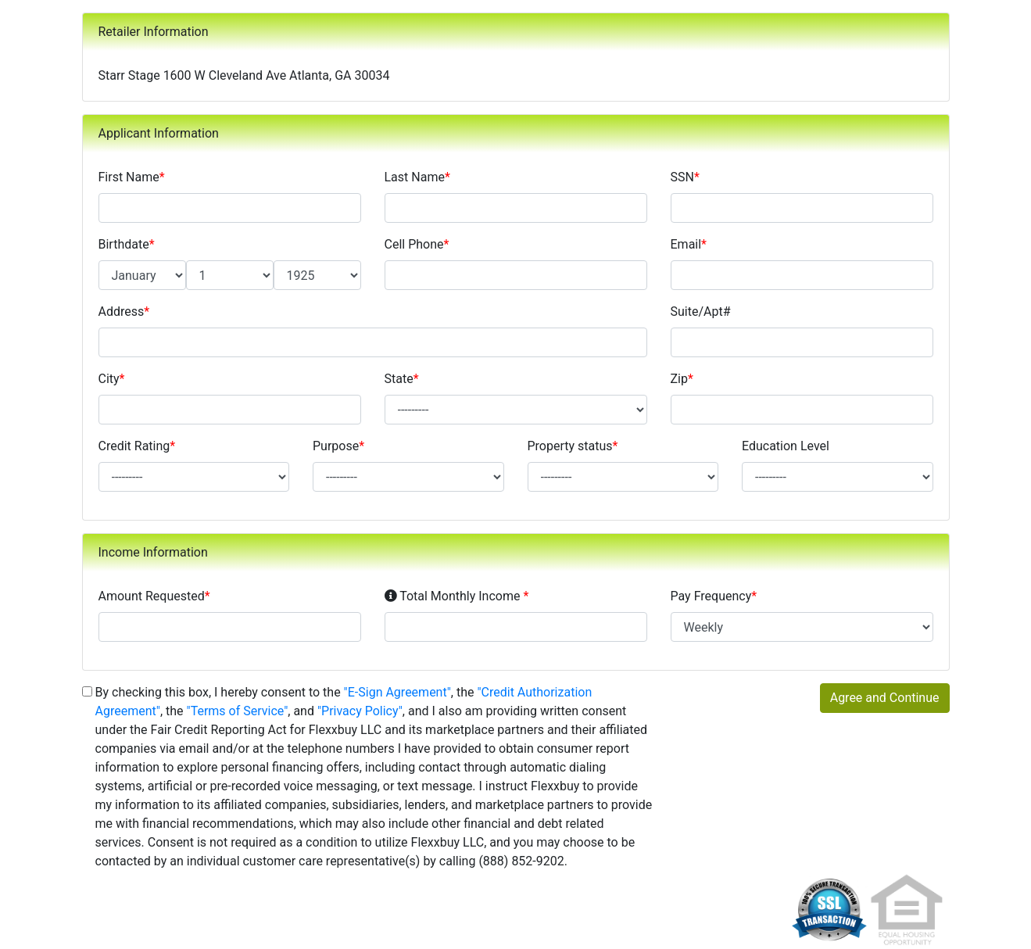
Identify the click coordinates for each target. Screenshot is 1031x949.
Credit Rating (137, 446)
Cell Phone (417, 244)
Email (689, 244)
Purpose (338, 446)
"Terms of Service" (237, 711)
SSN (685, 177)
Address (124, 311)
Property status (573, 446)
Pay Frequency (714, 596)
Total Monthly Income (457, 595)
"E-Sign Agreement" (397, 692)
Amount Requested (154, 596)
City (111, 378)
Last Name (417, 177)
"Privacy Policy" (360, 711)
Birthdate (126, 244)
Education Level (785, 446)
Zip (682, 378)
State (402, 378)
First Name (131, 177)
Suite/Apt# (701, 311)
